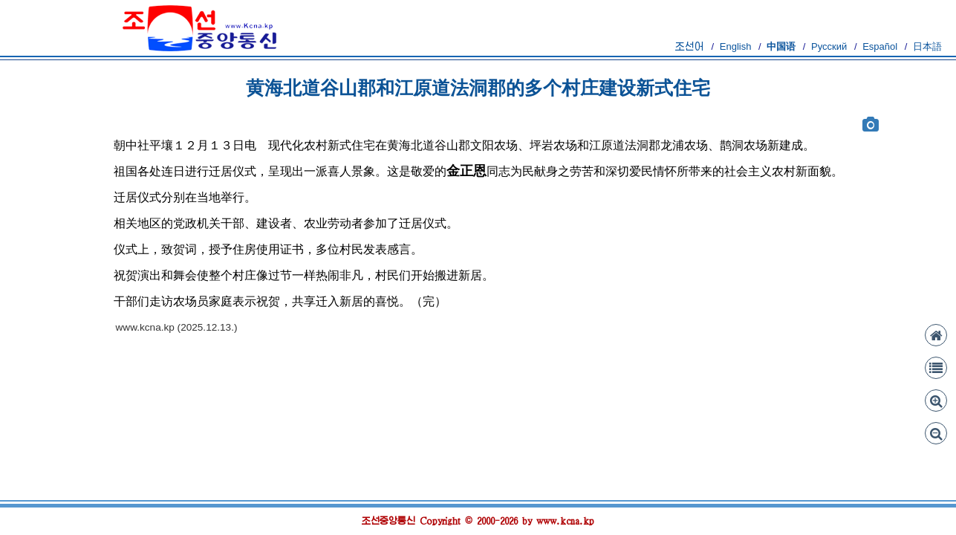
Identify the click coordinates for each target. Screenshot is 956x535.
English (736, 46)
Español (879, 46)
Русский (829, 46)
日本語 (927, 46)
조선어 (689, 46)
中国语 (781, 46)
